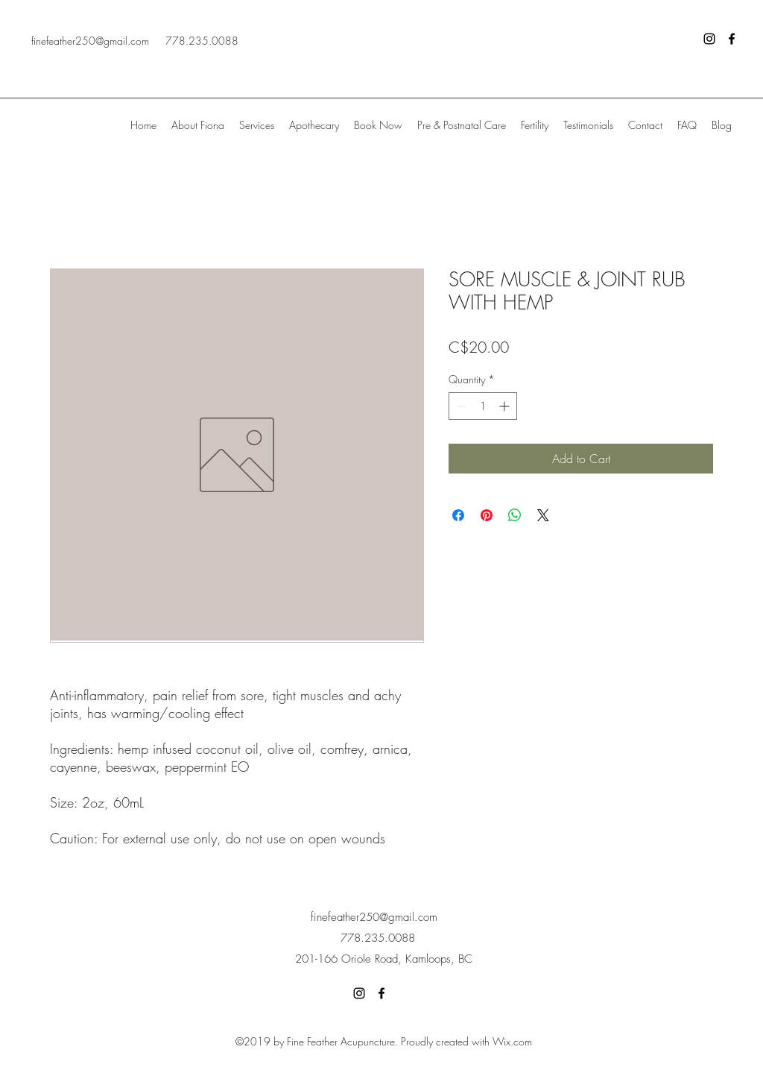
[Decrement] (460, 406)
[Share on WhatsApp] (515, 515)
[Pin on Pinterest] (487, 515)
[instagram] (709, 38)
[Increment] (505, 406)
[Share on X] (543, 515)
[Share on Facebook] (458, 515)
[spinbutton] (482, 406)
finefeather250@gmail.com (90, 41)
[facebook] (731, 38)
